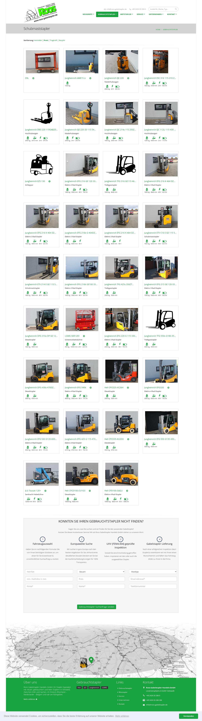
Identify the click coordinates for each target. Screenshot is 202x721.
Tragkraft (53, 40)
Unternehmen (155, 14)
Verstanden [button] (188, 716)
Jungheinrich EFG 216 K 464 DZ (159, 181)
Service (140, 14)
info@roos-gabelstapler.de (115, 9)
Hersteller (38, 40)
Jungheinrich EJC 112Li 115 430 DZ (160, 129)
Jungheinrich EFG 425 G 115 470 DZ (82, 439)
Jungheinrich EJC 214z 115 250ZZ (120, 129)
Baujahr (62, 40)
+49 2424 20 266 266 (154, 700)
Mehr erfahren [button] (122, 716)
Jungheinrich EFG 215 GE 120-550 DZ (161, 284)
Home (158, 29)
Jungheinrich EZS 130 (35, 181)
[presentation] (97, 599)
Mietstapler (125, 14)
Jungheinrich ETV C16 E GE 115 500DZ (162, 232)
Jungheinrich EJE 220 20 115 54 (79, 129)
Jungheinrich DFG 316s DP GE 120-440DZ (44, 336)
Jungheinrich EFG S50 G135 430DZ (160, 439)
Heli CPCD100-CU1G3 (75, 490)
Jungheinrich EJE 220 (114, 78)
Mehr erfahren (30, 699)
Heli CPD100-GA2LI (114, 490)
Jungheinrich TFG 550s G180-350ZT (161, 336)
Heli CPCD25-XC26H (114, 387)
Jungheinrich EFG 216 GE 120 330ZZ (82, 181)
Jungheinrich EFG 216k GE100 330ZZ (82, 284)
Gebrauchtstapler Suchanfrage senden (96, 607)
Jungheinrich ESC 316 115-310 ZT (160, 78)
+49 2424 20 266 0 (138, 9)
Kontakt (171, 14)
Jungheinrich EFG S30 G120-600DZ (41, 439)
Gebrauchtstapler (106, 14)
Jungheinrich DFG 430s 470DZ (39, 387)
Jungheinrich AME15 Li (75, 78)
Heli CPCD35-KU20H (114, 439)
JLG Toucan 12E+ (33, 490)
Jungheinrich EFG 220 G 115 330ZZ (121, 336)
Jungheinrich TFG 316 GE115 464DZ (121, 181)
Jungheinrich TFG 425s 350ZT (118, 284)
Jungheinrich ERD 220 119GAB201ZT (42, 129)
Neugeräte (87, 14)
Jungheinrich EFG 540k (75, 387)
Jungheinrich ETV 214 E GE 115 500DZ (43, 284)
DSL (27, 78)
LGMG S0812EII (72, 336)
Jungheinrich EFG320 (154, 387)
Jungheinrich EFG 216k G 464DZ (80, 232)
